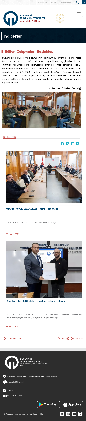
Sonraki (79, 338)
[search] (78, 2)
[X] (62, 414)
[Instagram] (80, 414)
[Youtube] (74, 414)
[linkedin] (68, 414)
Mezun (53, 2)
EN (84, 2)
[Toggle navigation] (79, 14)
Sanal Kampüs (65, 2)
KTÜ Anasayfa (41, 2)
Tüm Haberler (15, 338)
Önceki (61, 338)
